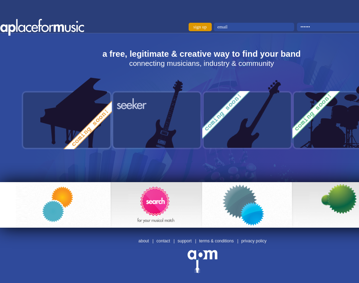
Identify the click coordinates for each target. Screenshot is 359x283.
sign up (200, 26)
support (184, 241)
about (143, 241)
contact (163, 241)
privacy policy (253, 241)
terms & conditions (216, 241)
